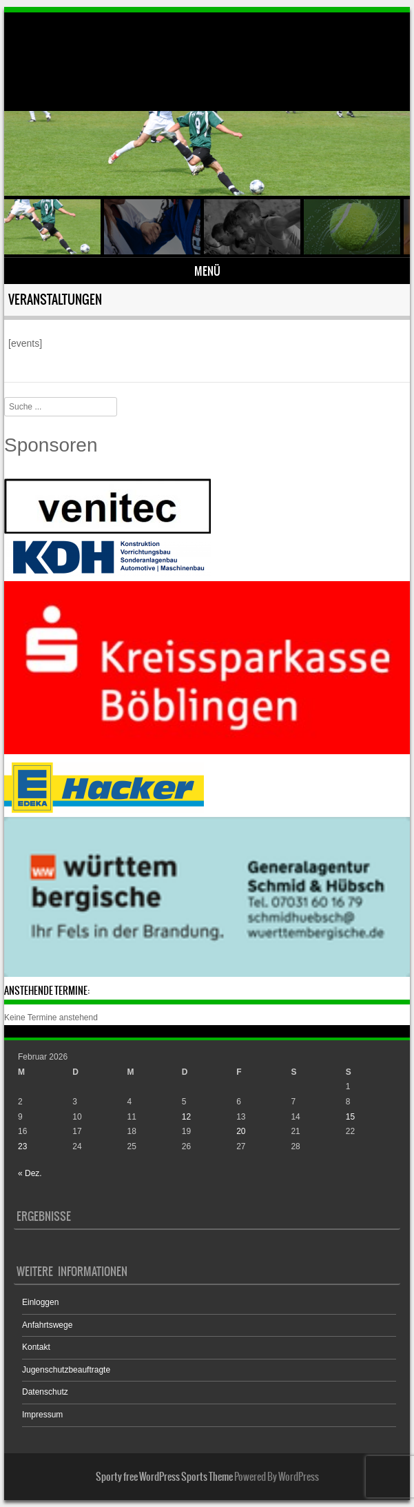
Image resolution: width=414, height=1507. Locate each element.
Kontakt (36, 1347)
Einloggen (40, 1302)
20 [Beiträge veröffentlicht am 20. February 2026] (240, 1131)
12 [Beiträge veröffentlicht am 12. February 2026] (186, 1117)
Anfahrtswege (47, 1325)
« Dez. (30, 1173)
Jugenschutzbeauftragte (66, 1370)
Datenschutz (45, 1392)
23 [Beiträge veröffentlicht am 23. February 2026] (22, 1146)
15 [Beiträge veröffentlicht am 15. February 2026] (350, 1117)
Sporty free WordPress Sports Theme (164, 1476)
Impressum (42, 1414)
